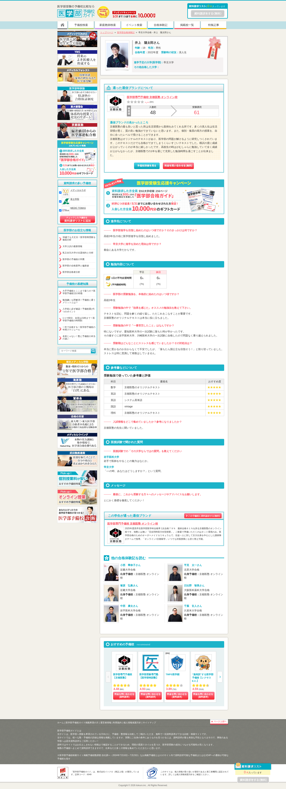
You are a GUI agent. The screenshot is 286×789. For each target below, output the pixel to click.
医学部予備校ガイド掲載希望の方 (82, 722)
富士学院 (74, 199)
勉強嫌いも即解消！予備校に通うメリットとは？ (79, 301)
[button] (219, 677)
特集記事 (213, 24)
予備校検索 (81, 24)
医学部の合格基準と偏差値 (76, 265)
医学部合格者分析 (71, 272)
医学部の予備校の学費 (73, 259)
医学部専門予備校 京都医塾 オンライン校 (152, 97)
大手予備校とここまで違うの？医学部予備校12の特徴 (79, 292)
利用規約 (117, 722)
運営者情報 (105, 722)
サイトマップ (149, 722)
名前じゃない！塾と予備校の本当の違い (79, 337)
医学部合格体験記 (126, 32)
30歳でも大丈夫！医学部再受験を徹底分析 (79, 238)
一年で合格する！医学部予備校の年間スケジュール (79, 328)
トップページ (106, 32)
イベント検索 (134, 24)
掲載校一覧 (187, 24)
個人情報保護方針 (132, 722)
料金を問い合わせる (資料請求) (124, 695)
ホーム (60, 722)
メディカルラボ (78, 190)
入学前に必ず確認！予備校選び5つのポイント (78, 310)
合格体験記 (160, 24)
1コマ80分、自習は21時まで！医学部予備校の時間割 (79, 319)
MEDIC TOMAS (78, 208)
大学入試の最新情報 (72, 246)
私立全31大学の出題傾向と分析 (78, 252)
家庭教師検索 (107, 24)
